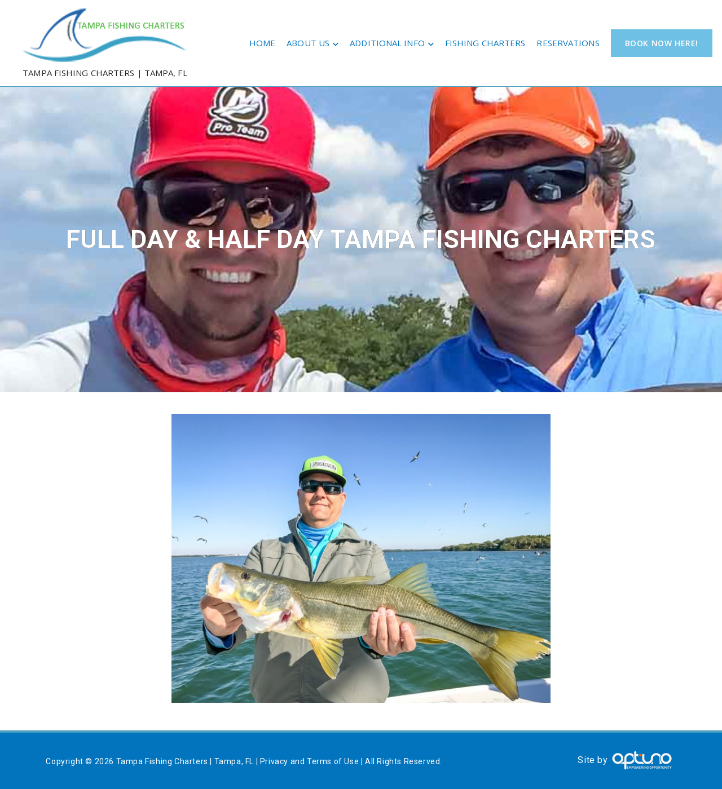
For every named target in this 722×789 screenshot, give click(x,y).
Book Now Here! (661, 43)
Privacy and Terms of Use (309, 761)
